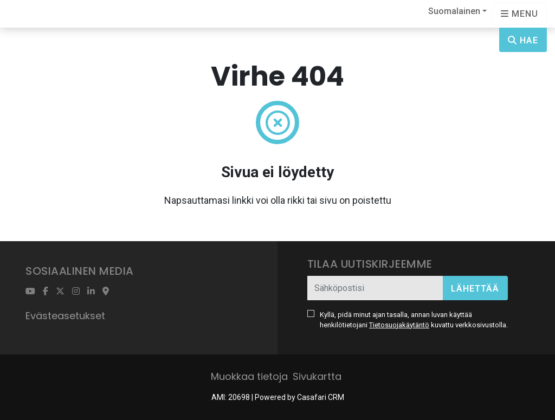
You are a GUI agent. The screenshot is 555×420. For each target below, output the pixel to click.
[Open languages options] (519, 14)
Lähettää (475, 288)
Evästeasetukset (65, 315)
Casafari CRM (320, 397)
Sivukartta (317, 376)
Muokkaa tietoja (249, 376)
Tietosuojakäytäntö (399, 325)
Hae (523, 40)
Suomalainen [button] (454, 11)
